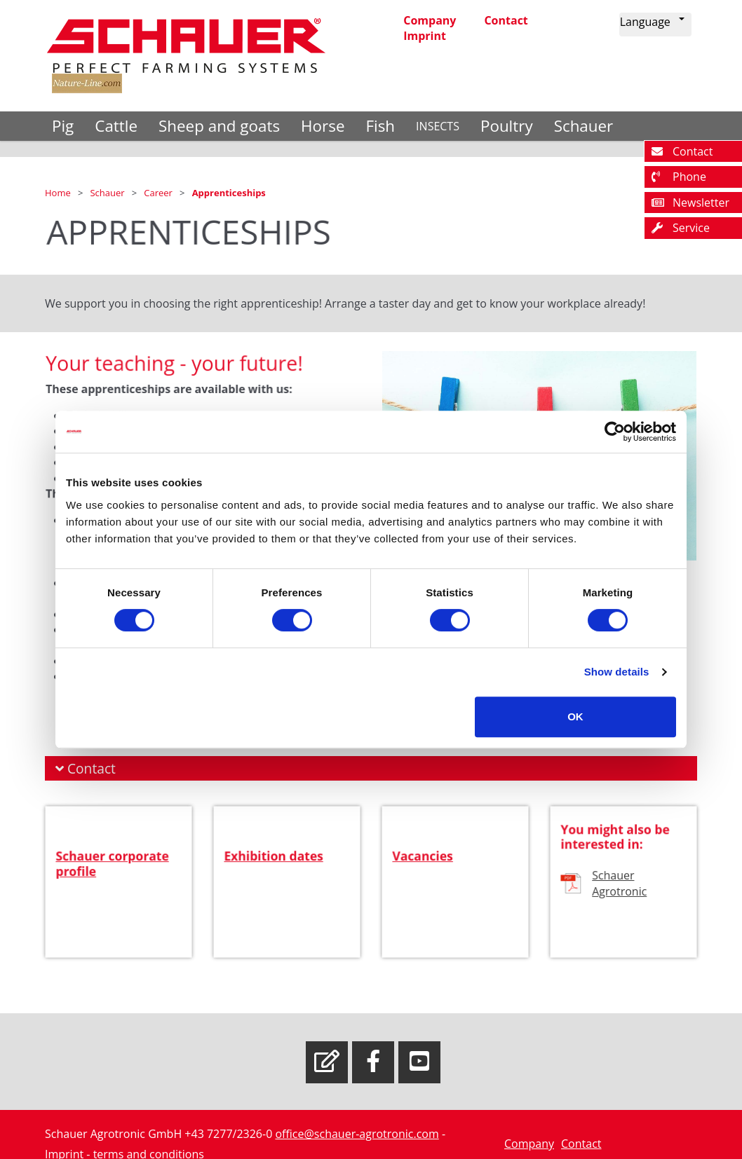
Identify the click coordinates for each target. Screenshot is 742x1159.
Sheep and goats (219, 126)
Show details (616, 672)
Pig (63, 126)
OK (575, 716)
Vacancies (425, 871)
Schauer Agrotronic (620, 896)
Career (159, 192)
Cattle (116, 126)
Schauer (584, 126)
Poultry (506, 126)
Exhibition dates (274, 871)
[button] (655, 24)
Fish (380, 126)
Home (59, 192)
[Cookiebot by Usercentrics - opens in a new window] (614, 431)
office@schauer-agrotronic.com (356, 1133)
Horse (322, 126)
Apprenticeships (229, 192)
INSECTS (437, 126)
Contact (505, 20)
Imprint (424, 35)
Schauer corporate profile (112, 878)
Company (429, 20)
